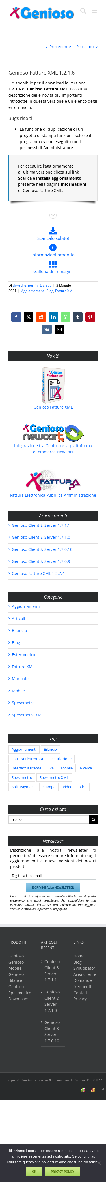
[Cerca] (93, 819)
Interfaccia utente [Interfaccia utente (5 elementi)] (26, 768)
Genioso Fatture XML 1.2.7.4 (38, 573)
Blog (49, 290)
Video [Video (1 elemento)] (67, 787)
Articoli (18, 618)
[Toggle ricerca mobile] (83, 11)
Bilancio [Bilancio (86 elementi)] (50, 749)
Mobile (18, 690)
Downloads (18, 998)
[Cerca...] (48, 819)
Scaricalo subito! (53, 234)
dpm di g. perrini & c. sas (32, 285)
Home (79, 956)
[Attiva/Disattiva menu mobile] (95, 11)
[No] (99, 1163)
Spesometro (23, 702)
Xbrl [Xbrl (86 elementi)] (83, 787)
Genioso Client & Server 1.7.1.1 (41, 525)
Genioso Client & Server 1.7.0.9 (41, 561)
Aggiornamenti (33, 290)
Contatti (80, 992)
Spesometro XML (28, 715)
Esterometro (23, 654)
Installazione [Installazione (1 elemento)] (61, 758)
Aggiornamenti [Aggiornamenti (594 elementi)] (24, 749)
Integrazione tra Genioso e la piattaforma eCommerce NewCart (53, 448)
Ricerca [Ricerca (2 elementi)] (86, 768)
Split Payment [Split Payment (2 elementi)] (23, 787)
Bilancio (19, 630)
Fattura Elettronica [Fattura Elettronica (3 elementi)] (27, 758)
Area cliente (84, 974)
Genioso (16, 956)
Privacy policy (62, 1171)
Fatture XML (64, 290)
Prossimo (85, 46)
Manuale (20, 678)
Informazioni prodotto (53, 250)
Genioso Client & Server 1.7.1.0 (41, 537)
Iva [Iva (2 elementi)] (51, 768)
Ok (34, 1171)
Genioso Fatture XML (53, 407)
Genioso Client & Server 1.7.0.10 (42, 549)
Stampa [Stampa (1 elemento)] (48, 787)
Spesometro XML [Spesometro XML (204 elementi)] (54, 777)
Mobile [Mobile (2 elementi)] (67, 768)
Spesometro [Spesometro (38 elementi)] (22, 777)
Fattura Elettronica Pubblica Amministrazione (53, 495)
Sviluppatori (84, 968)
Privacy (80, 998)
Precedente (60, 46)
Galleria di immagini (53, 267)
